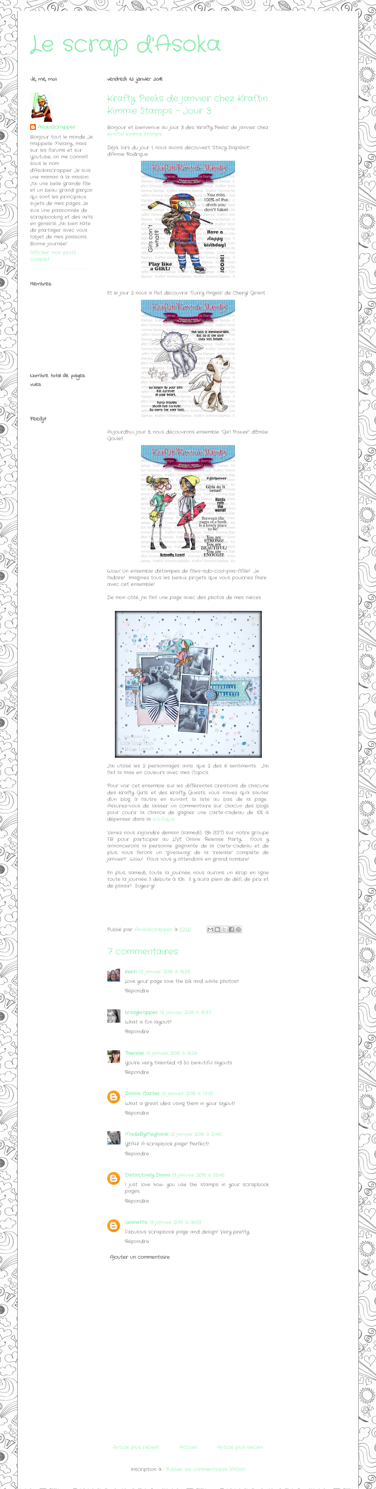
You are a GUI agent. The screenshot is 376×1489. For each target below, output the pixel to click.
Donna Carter (142, 1093)
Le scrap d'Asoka (125, 45)
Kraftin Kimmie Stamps (134, 134)
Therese (134, 1053)
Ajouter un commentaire (140, 1257)
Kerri (131, 971)
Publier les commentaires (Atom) (206, 1469)
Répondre (137, 990)
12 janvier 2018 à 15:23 (164, 971)
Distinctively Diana (147, 1175)
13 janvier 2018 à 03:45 (198, 1175)
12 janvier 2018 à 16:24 (171, 1053)
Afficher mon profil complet (53, 256)
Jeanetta (136, 1222)
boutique (163, 819)
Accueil (188, 1447)
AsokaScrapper (56, 127)
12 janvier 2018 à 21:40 (195, 1134)
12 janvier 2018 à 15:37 (185, 1012)
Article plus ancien (240, 1447)
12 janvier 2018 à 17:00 (187, 1093)
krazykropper (141, 1012)
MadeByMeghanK (146, 1134)
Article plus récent (136, 1447)
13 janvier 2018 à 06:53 (175, 1222)
